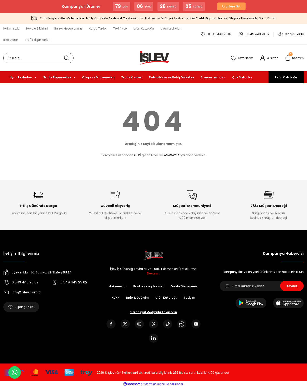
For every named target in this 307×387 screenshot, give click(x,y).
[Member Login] (269, 58)
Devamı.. (153, 273)
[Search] (38, 58)
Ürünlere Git (231, 6)
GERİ (137, 155)
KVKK (115, 298)
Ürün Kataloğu (286, 77)
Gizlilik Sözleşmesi (184, 286)
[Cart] (294, 58)
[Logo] (153, 58)
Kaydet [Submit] (291, 286)
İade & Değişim (137, 298)
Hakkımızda (118, 286)
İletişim (189, 298)
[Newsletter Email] (262, 286)
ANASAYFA (172, 155)
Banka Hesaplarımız (148, 286)
